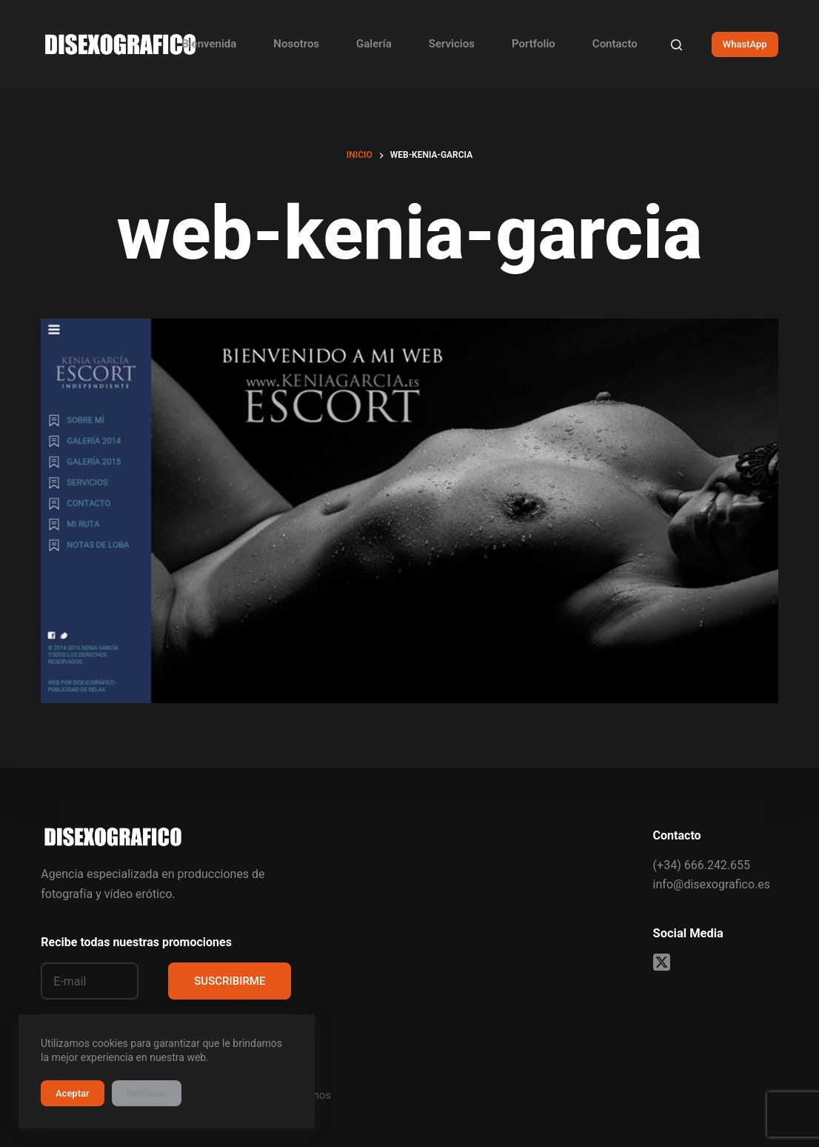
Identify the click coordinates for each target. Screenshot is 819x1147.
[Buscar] (676, 44)
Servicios (452, 43)
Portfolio (533, 43)
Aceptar (73, 1093)
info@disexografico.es (711, 884)
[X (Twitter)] (661, 962)
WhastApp (745, 44)
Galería (374, 43)
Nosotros (296, 43)
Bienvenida (208, 43)
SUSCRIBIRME (229, 981)
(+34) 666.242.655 (701, 865)
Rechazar (147, 1093)
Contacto (615, 43)
